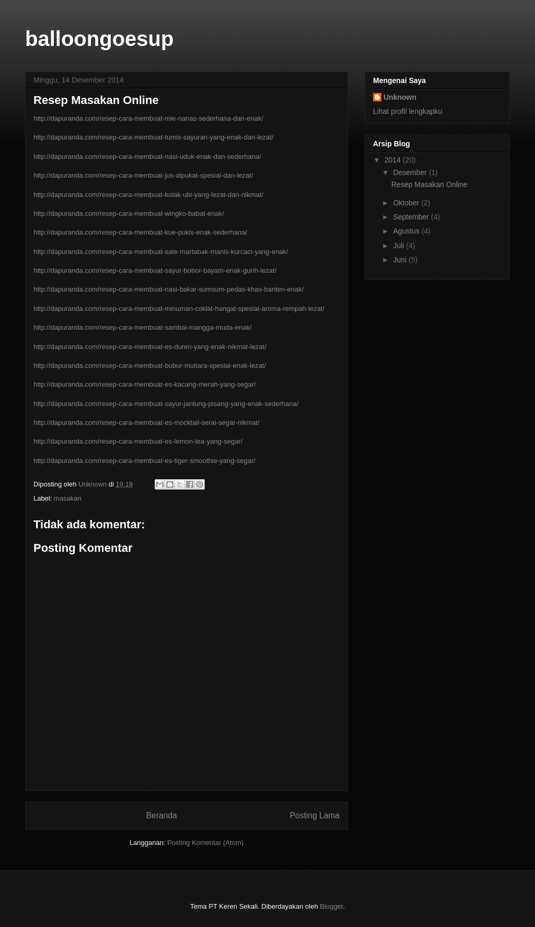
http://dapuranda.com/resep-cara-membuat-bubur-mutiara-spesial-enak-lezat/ (149, 365)
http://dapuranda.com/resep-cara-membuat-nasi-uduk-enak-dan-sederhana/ (147, 156)
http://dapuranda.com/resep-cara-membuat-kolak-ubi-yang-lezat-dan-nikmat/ (148, 195)
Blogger (331, 906)
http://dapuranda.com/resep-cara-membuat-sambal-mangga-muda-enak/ (142, 327)
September (412, 217)
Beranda (161, 815)
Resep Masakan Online (429, 184)
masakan (68, 498)
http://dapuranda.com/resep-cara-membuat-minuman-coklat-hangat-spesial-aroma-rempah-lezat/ (178, 308)
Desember (410, 172)
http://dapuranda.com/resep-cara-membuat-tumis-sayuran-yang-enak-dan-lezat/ (153, 137)
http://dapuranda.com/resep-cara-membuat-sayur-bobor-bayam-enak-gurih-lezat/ (154, 270)
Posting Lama (315, 815)
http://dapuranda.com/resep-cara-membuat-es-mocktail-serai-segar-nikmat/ (146, 422)
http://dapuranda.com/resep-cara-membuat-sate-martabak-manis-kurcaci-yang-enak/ (160, 252)
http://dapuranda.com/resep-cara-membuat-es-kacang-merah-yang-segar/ (144, 384)
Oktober (407, 203)
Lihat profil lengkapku (407, 111)
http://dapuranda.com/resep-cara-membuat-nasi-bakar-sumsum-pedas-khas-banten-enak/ (168, 289)
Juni (401, 260)
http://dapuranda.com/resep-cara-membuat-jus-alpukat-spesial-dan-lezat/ (143, 175)
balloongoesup (99, 38)
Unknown (399, 97)
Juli (399, 245)
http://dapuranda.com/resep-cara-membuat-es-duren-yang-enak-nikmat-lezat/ (149, 347)
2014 (394, 160)
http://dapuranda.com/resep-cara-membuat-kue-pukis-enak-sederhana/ (140, 232)
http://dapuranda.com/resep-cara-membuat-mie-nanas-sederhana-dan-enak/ (148, 118)
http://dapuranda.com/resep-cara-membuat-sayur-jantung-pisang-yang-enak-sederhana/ (165, 404)
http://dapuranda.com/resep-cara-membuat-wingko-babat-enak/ (128, 213)
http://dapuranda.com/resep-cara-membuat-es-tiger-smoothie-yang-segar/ (144, 461)
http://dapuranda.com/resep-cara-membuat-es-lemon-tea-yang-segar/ (137, 441)
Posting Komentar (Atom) (205, 843)
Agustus (407, 231)
